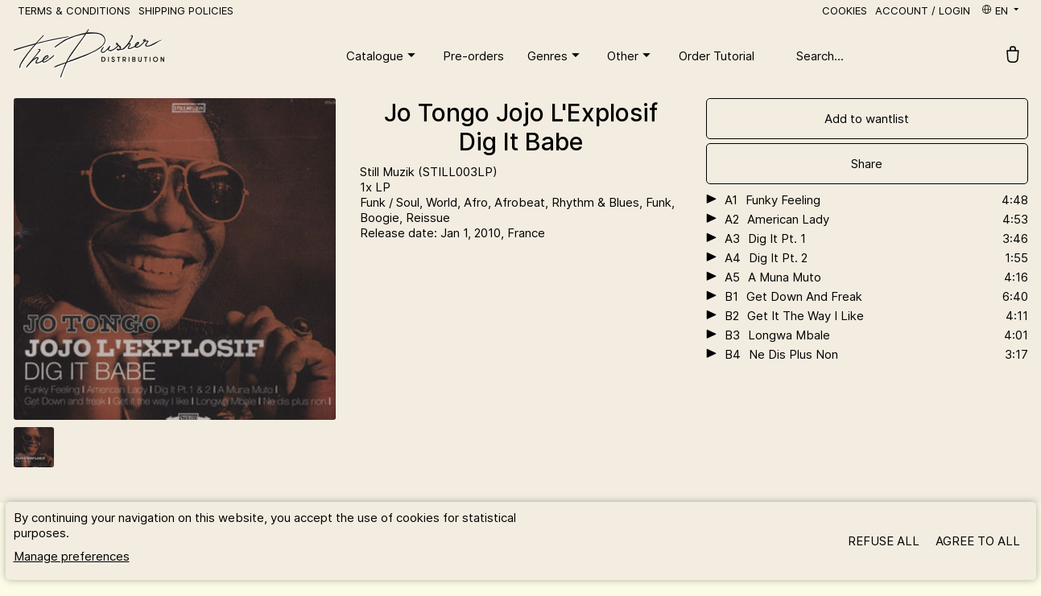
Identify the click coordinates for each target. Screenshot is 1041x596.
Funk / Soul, (393, 202)
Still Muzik (389, 171)
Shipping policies (185, 10)
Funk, (660, 202)
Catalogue (382, 55)
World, (445, 202)
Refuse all (883, 541)
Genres (555, 55)
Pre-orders (473, 56)
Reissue (428, 217)
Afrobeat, (522, 202)
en (1001, 10)
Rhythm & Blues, (598, 202)
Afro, (479, 202)
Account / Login (922, 10)
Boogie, (383, 217)
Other (631, 55)
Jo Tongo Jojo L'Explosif (521, 112)
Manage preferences (72, 556)
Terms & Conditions (74, 10)
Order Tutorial (716, 56)
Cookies (844, 10)
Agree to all (978, 541)
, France (523, 232)
